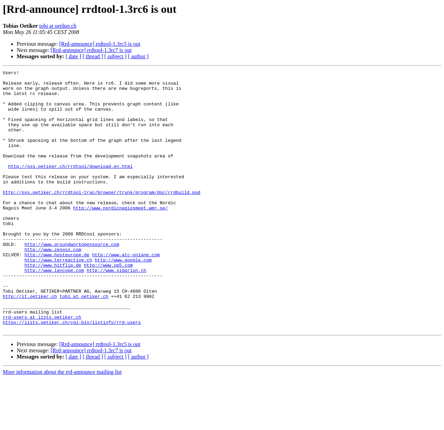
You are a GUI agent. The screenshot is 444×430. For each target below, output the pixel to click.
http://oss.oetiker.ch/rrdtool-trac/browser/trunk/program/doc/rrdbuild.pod (101, 217)
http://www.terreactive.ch (58, 298)
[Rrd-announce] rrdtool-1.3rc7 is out (91, 50)
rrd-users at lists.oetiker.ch (42, 367)
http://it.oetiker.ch (30, 342)
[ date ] (73, 56)
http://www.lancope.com (54, 311)
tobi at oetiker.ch (57, 26)
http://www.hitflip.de (52, 304)
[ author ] (138, 56)
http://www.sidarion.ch (116, 311)
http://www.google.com (123, 298)
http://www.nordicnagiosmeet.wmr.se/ (120, 236)
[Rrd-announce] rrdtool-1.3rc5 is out (99, 44)
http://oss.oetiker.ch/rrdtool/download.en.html (70, 186)
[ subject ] (115, 56)
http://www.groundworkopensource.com (71, 279)
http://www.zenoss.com (52, 286)
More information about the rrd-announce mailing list (62, 424)
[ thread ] (93, 56)
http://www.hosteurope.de (56, 292)
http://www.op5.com (108, 304)
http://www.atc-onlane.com (126, 292)
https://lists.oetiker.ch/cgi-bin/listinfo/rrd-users (72, 373)
